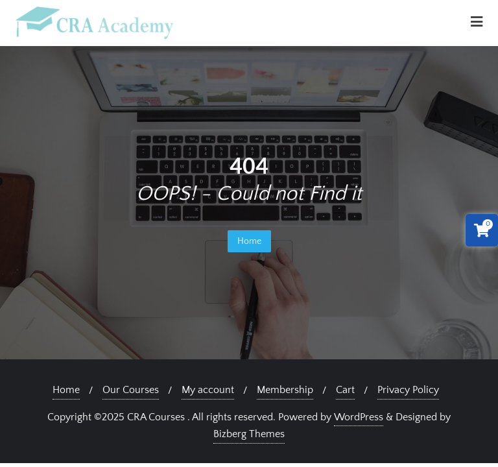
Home (249, 241)
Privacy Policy (408, 390)
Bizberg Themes (249, 434)
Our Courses (130, 390)
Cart (345, 390)
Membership (285, 390)
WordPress (358, 417)
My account (208, 390)
